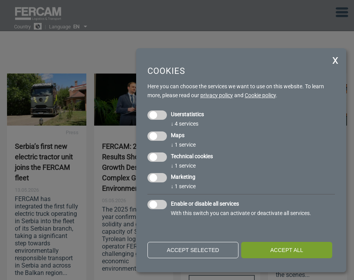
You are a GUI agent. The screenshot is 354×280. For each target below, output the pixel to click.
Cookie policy (260, 95)
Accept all (286, 250)
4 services (184, 124)
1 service (183, 145)
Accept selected (193, 250)
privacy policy (216, 95)
